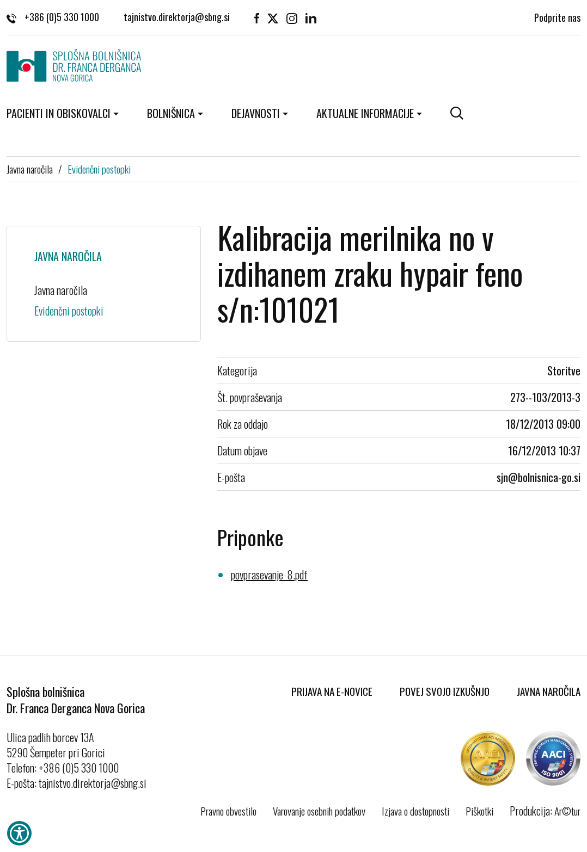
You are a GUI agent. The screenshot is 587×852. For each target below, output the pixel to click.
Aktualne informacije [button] (365, 113)
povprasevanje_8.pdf (269, 574)
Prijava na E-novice (331, 691)
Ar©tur (567, 810)
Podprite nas (557, 16)
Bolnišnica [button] (171, 113)
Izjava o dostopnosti (415, 810)
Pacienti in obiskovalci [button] (59, 113)
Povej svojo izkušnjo (445, 691)
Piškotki (479, 810)
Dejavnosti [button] (255, 113)
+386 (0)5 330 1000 (53, 16)
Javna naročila (30, 168)
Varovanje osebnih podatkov (319, 810)
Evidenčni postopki (99, 168)
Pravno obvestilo (228, 810)
